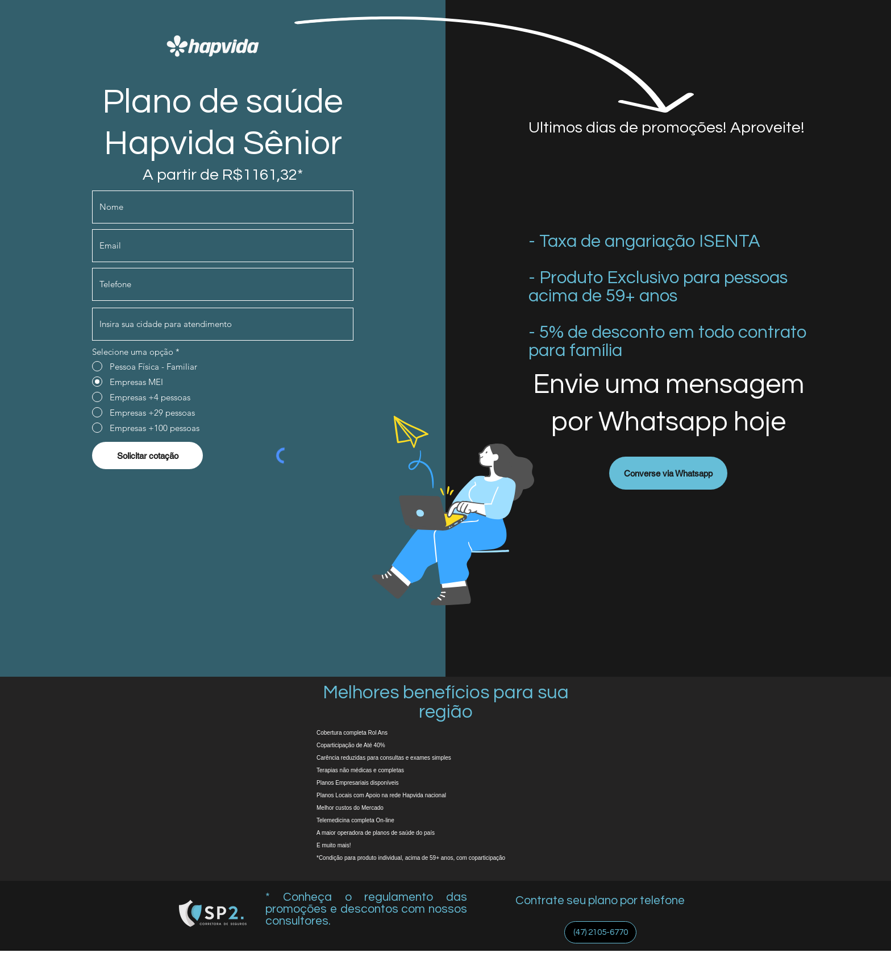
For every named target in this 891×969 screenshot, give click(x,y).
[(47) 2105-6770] (600, 932)
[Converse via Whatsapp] (668, 473)
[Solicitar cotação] (147, 455)
